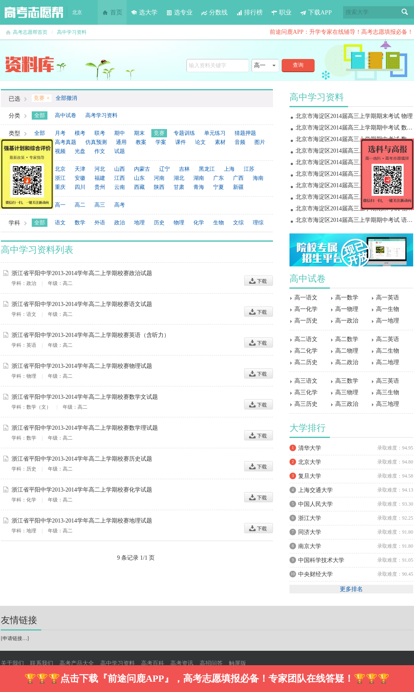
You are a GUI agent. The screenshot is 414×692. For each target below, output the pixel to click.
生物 (218, 222)
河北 (99, 169)
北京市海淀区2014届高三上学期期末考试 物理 (354, 116)
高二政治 (346, 362)
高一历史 (306, 321)
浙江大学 (309, 518)
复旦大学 (309, 476)
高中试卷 (65, 115)
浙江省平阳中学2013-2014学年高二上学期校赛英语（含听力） (90, 335)
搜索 (405, 12)
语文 (60, 222)
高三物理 (346, 392)
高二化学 (306, 351)
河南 (159, 178)
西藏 (139, 187)
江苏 (249, 169)
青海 (198, 187)
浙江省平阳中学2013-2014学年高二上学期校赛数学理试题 (85, 428)
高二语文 (306, 339)
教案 (141, 142)
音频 (240, 142)
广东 (218, 178)
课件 (180, 142)
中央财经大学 (315, 574)
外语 (99, 222)
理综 (258, 222)
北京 (60, 169)
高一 (60, 205)
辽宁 (164, 169)
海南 (258, 178)
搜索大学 (357, 12)
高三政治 (346, 404)
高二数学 (346, 339)
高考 (119, 205)
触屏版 (237, 663)
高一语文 (306, 297)
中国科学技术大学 (321, 560)
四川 (80, 187)
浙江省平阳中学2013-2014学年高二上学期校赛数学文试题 (85, 397)
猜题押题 (245, 133)
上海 (229, 169)
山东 (139, 178)
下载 (258, 280)
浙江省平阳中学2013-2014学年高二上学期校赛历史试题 (82, 459)
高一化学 (306, 309)
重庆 (60, 187)
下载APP (316, 12)
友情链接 (19, 620)
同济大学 (309, 532)
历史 (159, 222)
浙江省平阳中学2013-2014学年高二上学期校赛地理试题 (82, 521)
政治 (119, 222)
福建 (99, 178)
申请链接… (14, 638)
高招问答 (211, 663)
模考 (80, 133)
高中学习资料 (72, 32)
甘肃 (179, 187)
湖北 (179, 178)
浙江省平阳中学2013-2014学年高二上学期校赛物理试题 (82, 366)
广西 (238, 178)
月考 (60, 133)
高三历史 (306, 404)
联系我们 (41, 663)
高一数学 (346, 297)
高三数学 (346, 381)
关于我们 (12, 663)
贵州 (99, 187)
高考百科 (152, 663)
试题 (119, 151)
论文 (200, 142)
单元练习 (215, 133)
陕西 (159, 187)
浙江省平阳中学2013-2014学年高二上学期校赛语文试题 (82, 304)
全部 (39, 115)
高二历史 (306, 362)
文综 (238, 222)
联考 (99, 133)
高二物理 (346, 351)
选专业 (179, 12)
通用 (121, 142)
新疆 (238, 187)
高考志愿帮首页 (30, 32)
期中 (119, 133)
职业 (281, 12)
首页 (112, 12)
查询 (298, 65)
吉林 (184, 169)
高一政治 (346, 321)
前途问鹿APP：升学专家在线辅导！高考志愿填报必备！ (341, 32)
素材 (220, 142)
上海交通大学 (315, 490)
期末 (139, 133)
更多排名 (351, 589)
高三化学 (306, 392)
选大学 (144, 12)
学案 (160, 142)
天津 (80, 169)
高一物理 (346, 309)
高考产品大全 (76, 663)
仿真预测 (96, 142)
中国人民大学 (315, 504)
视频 (60, 151)
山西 (119, 169)
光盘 (80, 151)
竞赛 (159, 133)
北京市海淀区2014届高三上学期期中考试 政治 (354, 185)
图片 (259, 142)
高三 (99, 205)
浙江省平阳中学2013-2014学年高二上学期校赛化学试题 (82, 490)
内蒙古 (142, 169)
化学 (198, 222)
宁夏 (218, 187)
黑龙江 (207, 169)
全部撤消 (66, 98)
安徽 (80, 178)
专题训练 (184, 133)
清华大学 (309, 448)
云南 (119, 187)
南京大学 (309, 546)
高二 (80, 205)
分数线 (214, 12)
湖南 (198, 178)
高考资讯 (181, 663)
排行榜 (249, 12)
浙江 (60, 178)
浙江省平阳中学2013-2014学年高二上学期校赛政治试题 (82, 273)
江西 (119, 178)
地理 (139, 222)
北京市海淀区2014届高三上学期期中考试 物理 (354, 197)
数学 (80, 222)
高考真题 (65, 142)
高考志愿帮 (34, 12)
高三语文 (306, 381)
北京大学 (309, 462)
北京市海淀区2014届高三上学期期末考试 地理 (354, 151)
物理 (179, 222)
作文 (99, 151)
